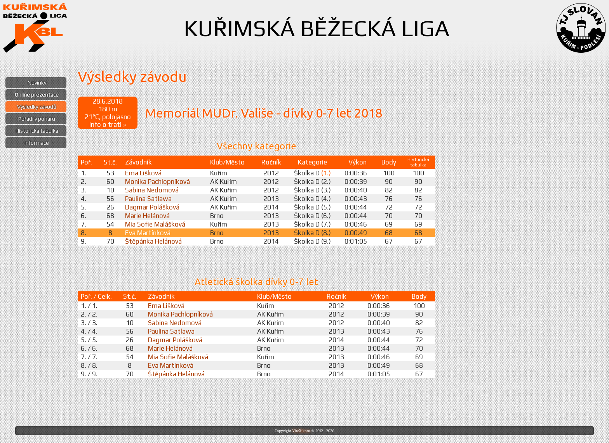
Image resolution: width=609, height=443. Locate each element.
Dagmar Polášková (152, 207)
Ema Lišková (143, 173)
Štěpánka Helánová (153, 241)
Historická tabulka (37, 131)
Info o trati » (107, 124)
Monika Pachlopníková (157, 181)
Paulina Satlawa (148, 198)
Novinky (37, 83)
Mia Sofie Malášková (155, 224)
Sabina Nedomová (152, 190)
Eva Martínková (148, 233)
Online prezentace (37, 95)
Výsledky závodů (36, 107)
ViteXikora (301, 430)
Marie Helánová (147, 216)
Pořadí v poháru (36, 119)
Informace (36, 143)
